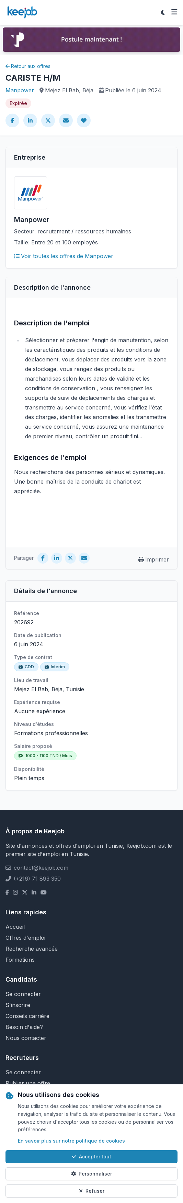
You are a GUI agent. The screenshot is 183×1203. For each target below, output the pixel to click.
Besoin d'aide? (24, 1026)
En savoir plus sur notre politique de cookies (71, 1141)
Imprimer (153, 559)
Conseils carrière (27, 1016)
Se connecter (23, 994)
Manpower (19, 90)
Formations (20, 959)
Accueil (15, 926)
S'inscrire (17, 1005)
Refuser (91, 1191)
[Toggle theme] (163, 12)
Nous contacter (25, 1037)
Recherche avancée (31, 948)
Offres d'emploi (25, 937)
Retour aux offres (27, 66)
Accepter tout (91, 1156)
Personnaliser (91, 1174)
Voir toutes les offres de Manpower (63, 256)
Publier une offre (27, 1083)
